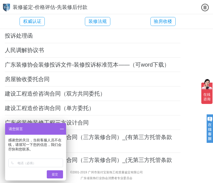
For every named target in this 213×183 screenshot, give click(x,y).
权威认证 (32, 21)
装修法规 (90, 21)
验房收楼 (148, 21)
